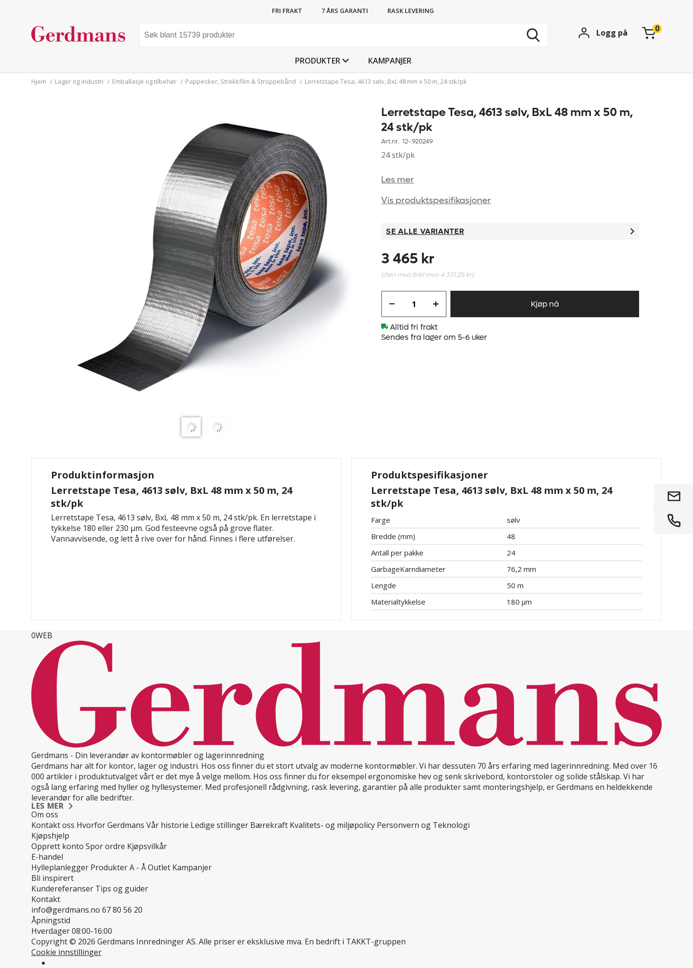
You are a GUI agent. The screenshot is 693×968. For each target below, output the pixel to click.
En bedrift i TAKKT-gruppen (355, 941)
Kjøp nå (545, 304)
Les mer (397, 179)
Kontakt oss (53, 825)
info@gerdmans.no (65, 909)
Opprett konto (57, 846)
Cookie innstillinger (66, 952)
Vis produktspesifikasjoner (436, 200)
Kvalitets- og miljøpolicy (332, 825)
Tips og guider (121, 888)
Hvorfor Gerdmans (110, 825)
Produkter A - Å (118, 867)
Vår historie (167, 825)
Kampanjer (389, 60)
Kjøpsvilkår (147, 846)
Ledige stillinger (219, 825)
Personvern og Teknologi (423, 825)
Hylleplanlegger (60, 867)
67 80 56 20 (122, 909)
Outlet (159, 867)
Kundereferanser (62, 888)
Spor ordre (105, 846)
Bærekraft (269, 825)
